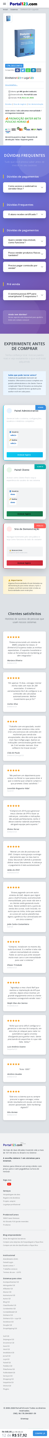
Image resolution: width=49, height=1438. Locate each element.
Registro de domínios (11, 1198)
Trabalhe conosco (10, 1269)
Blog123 (6, 1302)
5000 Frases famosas (11, 1218)
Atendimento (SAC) (10, 1259)
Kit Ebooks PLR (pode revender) (16, 1221)
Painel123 (7, 1363)
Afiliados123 (8, 1289)
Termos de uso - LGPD (12, 1272)
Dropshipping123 (10, 1328)
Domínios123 (8, 1322)
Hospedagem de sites (11, 1194)
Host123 (6, 1349)
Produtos (7, 1225)
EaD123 (6, 1336)
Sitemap (24, 1418)
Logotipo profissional (11, 1204)
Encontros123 (8, 1343)
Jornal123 (6, 1356)
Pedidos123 (7, 1366)
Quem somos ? (9, 1266)
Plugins (6, 1389)
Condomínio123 (9, 1309)
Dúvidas (8, 104)
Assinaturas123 (9, 1295)
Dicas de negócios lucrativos (14, 1239)
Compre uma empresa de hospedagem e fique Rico (23, 1242)
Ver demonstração (35, 104)
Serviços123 (7, 1376)
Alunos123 (7, 1292)
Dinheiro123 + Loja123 (12, 1318)
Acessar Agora (24, 455)
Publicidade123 (9, 1372)
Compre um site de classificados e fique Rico (20, 1245)
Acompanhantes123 (11, 1282)
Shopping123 (8, 1379)
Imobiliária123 (8, 1353)
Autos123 (7, 1299)
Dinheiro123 (8, 1315)
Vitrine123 (7, 1386)
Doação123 (7, 1325)
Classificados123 (9, 1305)
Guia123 (6, 1346)
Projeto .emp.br (9, 1201)
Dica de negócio (20, 104)
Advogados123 (9, 1285)
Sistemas (14, 9)
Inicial (5, 9)
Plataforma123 (9, 1369)
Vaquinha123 (8, 1382)
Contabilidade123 (10, 1312)
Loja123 (6, 1359)
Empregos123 (8, 1339)
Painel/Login (8, 1262)
